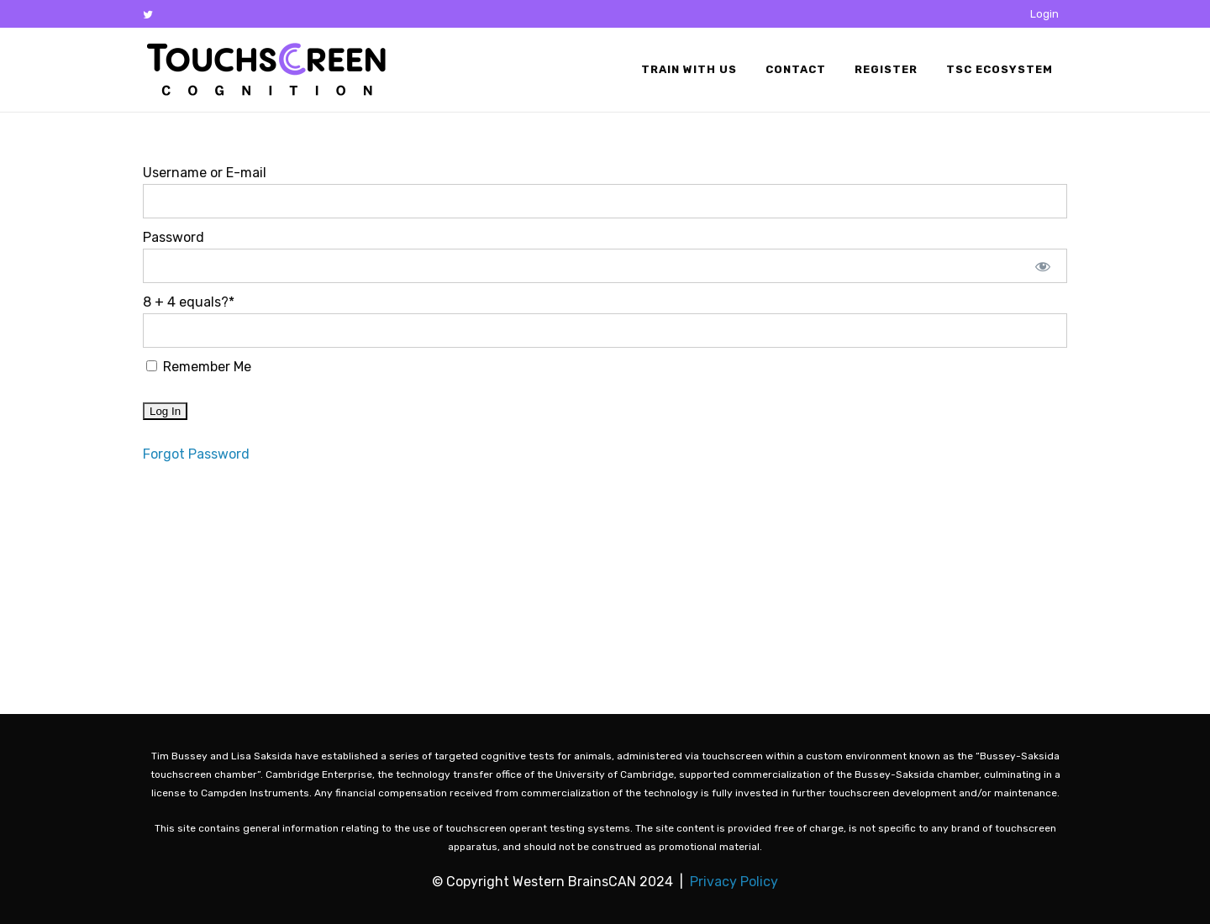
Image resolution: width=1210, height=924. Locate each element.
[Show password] (1043, 266)
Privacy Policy (734, 882)
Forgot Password (196, 454)
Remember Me (198, 367)
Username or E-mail (204, 173)
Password (173, 237)
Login (1044, 14)
